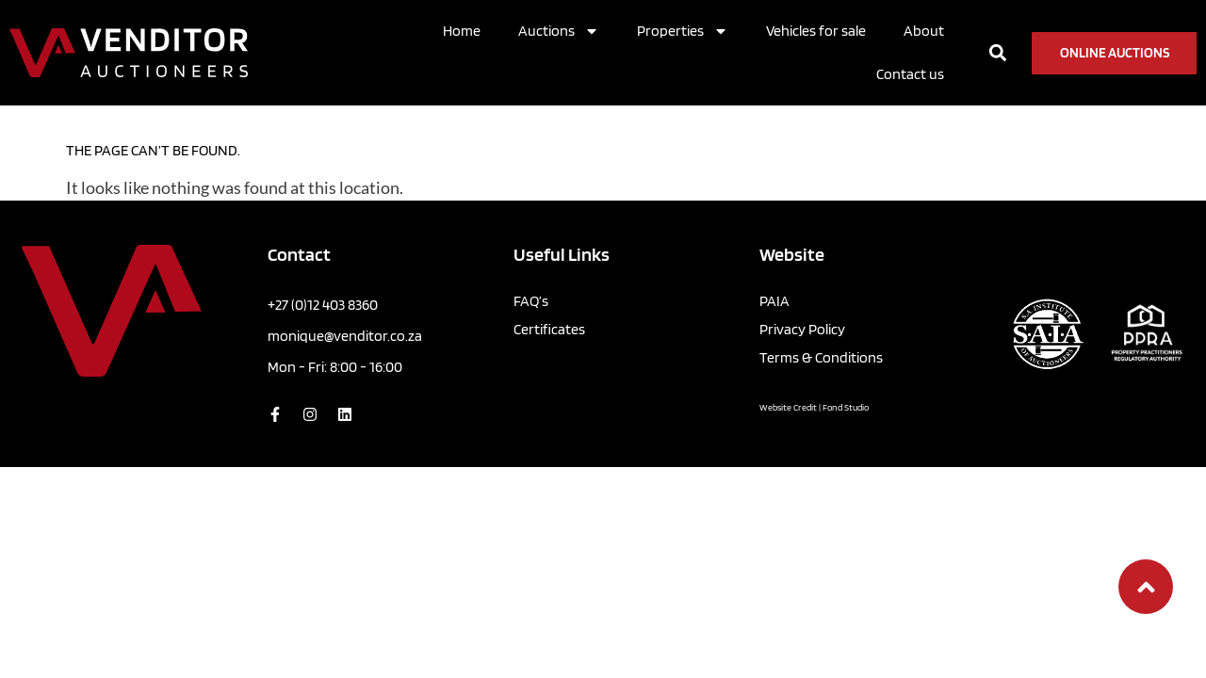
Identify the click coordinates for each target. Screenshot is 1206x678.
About (924, 31)
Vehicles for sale (816, 31)
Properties (682, 31)
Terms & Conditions (821, 357)
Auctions (558, 31)
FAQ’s (530, 301)
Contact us (910, 74)
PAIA (774, 301)
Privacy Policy (802, 329)
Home (462, 31)
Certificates (549, 329)
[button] (998, 53)
